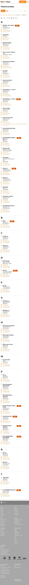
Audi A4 (2, 511)
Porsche (16, 543)
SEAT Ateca (3, 525)
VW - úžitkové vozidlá (18, 535)
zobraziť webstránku (6, 30)
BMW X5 (2, 531)
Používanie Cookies (4, 569)
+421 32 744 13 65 (6, 58)
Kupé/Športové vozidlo (5, 554)
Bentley (16, 531)
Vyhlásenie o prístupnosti (5, 573)
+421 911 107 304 (6, 227)
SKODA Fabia (17, 521)
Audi (15, 538)
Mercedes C (3, 532)
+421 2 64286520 (6, 332)
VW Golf (16, 508)
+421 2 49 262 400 (6, 402)
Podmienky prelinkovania (5, 570)
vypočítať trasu (5, 29)
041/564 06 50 (5, 483)
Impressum (3, 566)
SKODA (16, 541)
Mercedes (16, 534)
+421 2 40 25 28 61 (6, 77)
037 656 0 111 (5, 39)
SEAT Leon (2, 521)
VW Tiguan (16, 511)
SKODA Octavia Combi (18, 519)
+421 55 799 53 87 (6, 252)
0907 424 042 (5, 114)
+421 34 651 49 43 (6, 350)
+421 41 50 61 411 (6, 316)
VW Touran (17, 513)
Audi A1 (2, 508)
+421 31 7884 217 (6, 193)
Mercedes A (3, 535)
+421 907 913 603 (6, 202)
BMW (15, 529)
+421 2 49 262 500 (6, 413)
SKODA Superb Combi (18, 524)
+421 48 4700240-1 (6, 174)
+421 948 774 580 (6, 459)
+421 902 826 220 (6, 443)
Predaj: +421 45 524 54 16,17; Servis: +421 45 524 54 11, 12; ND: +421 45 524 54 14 (14, 124)
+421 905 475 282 (6, 134)
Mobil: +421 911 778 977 (7, 67)
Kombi (2, 548)
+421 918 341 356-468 (7, 95)
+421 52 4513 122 (6, 165)
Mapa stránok (3, 577)
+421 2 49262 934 (6, 433)
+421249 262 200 (6, 392)
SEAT (15, 540)
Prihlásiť (22, 1)
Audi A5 (2, 513)
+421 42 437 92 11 (6, 154)
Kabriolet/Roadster (4, 552)
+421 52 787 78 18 (6, 267)
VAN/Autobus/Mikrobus (5, 549)
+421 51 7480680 (6, 242)
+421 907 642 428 (6, 86)
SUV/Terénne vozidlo (4, 551)
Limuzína (2, 546)
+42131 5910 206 (6, 276)
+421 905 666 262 (6, 145)
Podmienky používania (5, 572)
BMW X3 (2, 529)
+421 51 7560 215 (6, 381)
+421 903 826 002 (6, 49)
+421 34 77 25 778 (6, 341)
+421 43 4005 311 (6, 307)
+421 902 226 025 (6, 496)
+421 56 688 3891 (6, 292)
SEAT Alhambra (3, 519)
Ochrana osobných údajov (5, 567)
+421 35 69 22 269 (6, 31)
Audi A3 (2, 510)
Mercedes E (3, 534)
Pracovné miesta (17, 567)
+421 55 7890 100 (6, 366)
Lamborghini (17, 532)
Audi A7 (2, 516)
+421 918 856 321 (6, 212)
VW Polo (16, 510)
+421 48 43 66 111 (6, 184)
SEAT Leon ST (3, 524)
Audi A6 (2, 514)
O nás (16, 566)
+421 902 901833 (6, 468)
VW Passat (16, 514)
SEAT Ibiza (2, 522)
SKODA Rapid (17, 522)
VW (15, 537)
